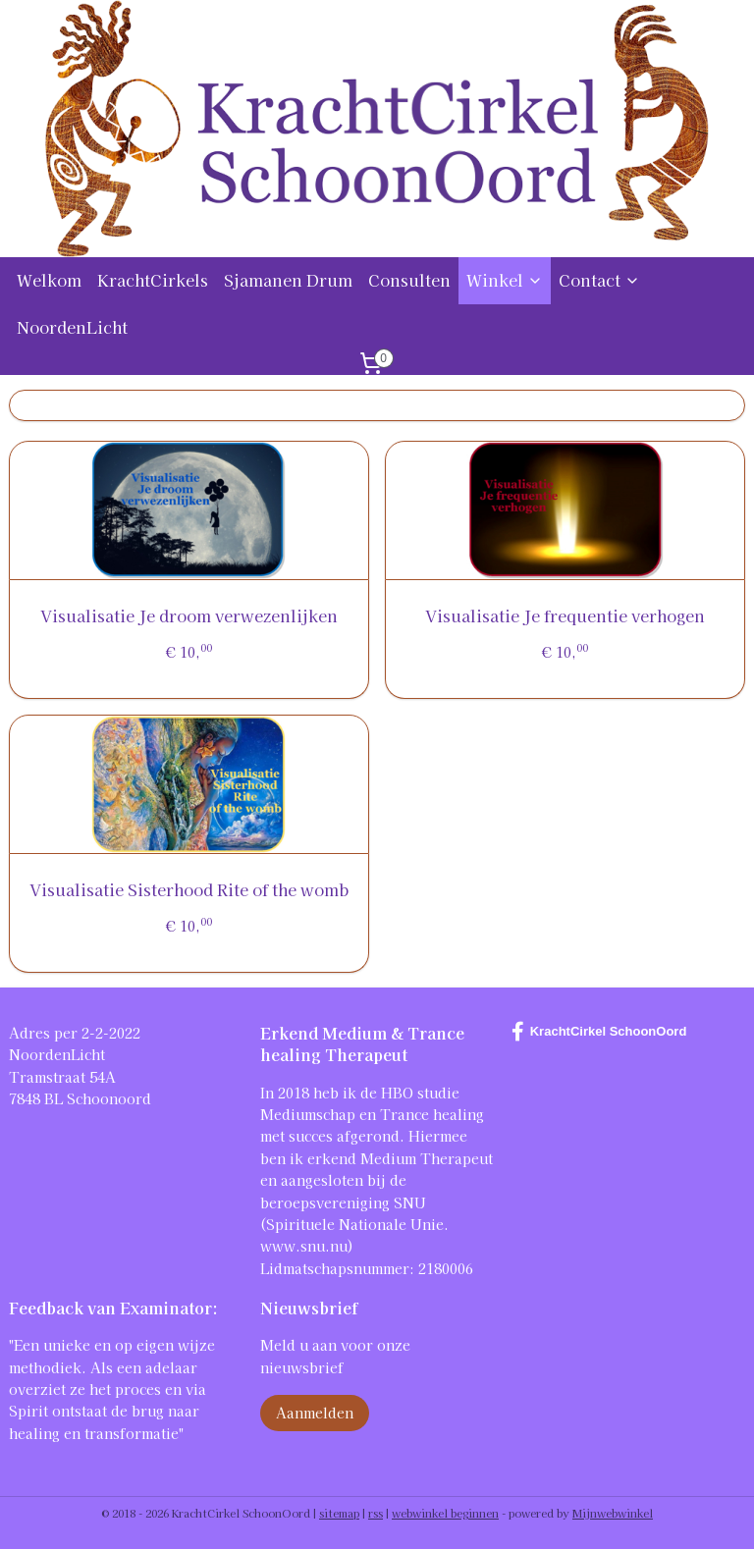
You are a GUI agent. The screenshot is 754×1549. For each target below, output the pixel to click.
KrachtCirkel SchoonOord (599, 1032)
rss (375, 1513)
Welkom (49, 280)
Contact (599, 280)
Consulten (409, 280)
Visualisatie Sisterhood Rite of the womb (189, 889)
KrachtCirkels (152, 280)
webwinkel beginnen (445, 1513)
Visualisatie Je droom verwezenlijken (189, 615)
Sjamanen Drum (288, 280)
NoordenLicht (72, 327)
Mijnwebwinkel (612, 1513)
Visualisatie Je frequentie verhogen (565, 615)
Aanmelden (314, 1412)
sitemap (339, 1513)
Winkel (504, 280)
